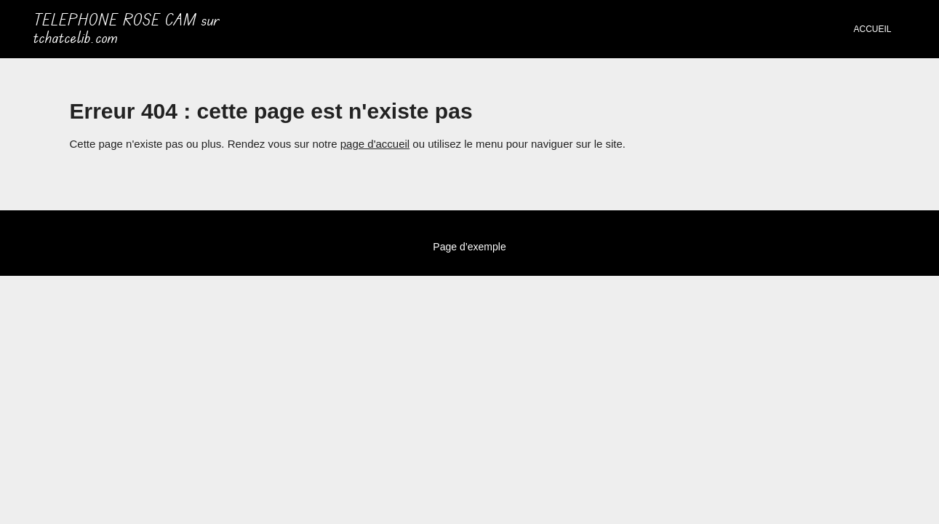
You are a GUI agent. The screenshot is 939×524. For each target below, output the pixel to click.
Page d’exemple (469, 247)
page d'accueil (374, 144)
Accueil (872, 29)
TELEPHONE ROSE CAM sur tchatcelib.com (126, 29)
